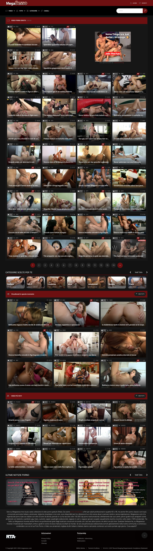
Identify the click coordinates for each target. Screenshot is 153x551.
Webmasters (81, 541)
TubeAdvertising (119, 62)
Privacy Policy (45, 538)
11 (95, 265)
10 (89, 265)
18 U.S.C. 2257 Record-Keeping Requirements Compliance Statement (125, 548)
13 (107, 265)
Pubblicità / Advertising (84, 538)
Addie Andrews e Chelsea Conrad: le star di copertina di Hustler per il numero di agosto (94, 485)
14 (114, 265)
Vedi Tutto (138, 272)
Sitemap (44, 543)
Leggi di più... (13, 501)
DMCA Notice (80, 548)
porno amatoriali (76, 512)
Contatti (43, 541)
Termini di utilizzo (94, 548)
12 (101, 265)
